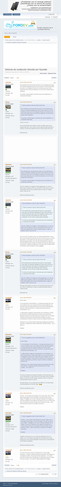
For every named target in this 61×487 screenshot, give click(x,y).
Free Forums (10, 485)
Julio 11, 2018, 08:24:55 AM (25, 412)
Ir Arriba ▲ (56, 483)
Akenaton (9, 164)
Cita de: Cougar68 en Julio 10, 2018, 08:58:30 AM (33, 337)
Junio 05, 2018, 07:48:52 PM (26, 164)
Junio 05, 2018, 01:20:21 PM (26, 82)
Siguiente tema (52, 73)
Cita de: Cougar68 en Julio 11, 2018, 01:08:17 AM (33, 416)
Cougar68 (9, 297)
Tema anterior (43, 73)
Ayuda (43, 483)
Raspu (8, 102)
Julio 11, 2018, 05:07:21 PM (25, 450)
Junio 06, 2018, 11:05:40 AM (26, 252)
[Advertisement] (32, 56)
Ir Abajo (7, 77)
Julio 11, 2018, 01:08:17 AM (25, 393)
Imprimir (54, 77)
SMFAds (4, 485)
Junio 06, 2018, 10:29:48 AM (26, 200)
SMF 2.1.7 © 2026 (6, 483)
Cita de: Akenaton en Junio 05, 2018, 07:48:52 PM (33, 203)
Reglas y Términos (49, 483)
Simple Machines (14, 483)
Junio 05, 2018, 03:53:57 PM (26, 102)
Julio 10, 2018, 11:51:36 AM (25, 334)
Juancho (8, 82)
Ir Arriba (7, 465)
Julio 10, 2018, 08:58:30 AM (25, 297)
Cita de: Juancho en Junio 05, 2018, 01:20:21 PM (33, 105)
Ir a (36, 474)
